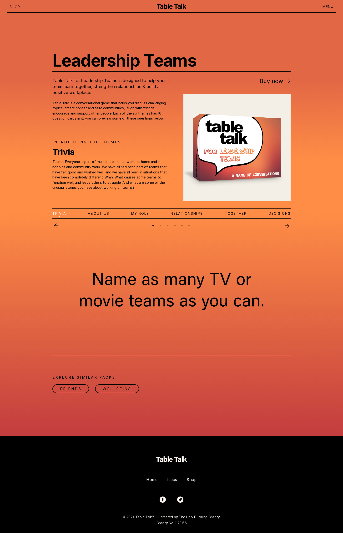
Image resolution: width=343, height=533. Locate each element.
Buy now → (275, 81)
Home (151, 479)
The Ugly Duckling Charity (199, 517)
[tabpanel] (171, 289)
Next (287, 225)
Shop (192, 479)
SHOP (15, 7)
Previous (56, 225)
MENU (328, 7)
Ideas (172, 479)
